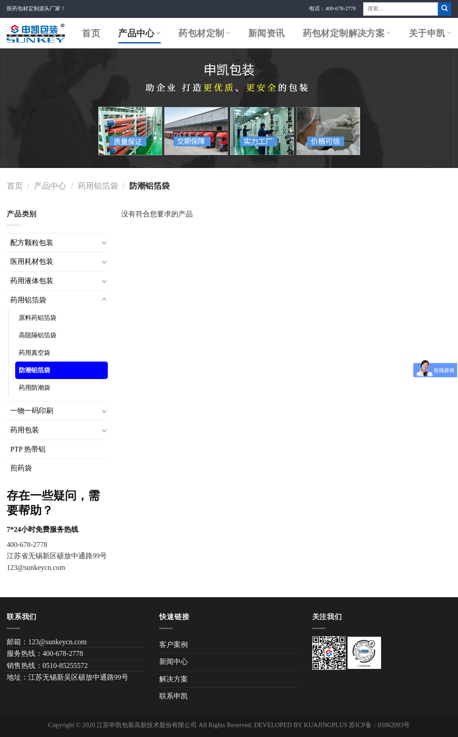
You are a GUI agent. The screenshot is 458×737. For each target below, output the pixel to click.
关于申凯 (430, 33)
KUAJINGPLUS (326, 724)
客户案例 (173, 644)
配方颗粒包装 (31, 242)
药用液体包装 (31, 280)
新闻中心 (173, 661)
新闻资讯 (266, 33)
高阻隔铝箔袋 (37, 335)
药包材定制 (204, 33)
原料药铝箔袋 (37, 317)
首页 (91, 33)
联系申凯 (173, 696)
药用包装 (24, 430)
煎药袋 (21, 468)
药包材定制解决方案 (347, 33)
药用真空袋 (34, 352)
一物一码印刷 (31, 410)
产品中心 (139, 33)
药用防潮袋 (34, 387)
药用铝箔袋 (98, 185)
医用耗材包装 (31, 261)
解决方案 (173, 679)
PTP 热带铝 (28, 449)
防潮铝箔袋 (34, 370)
